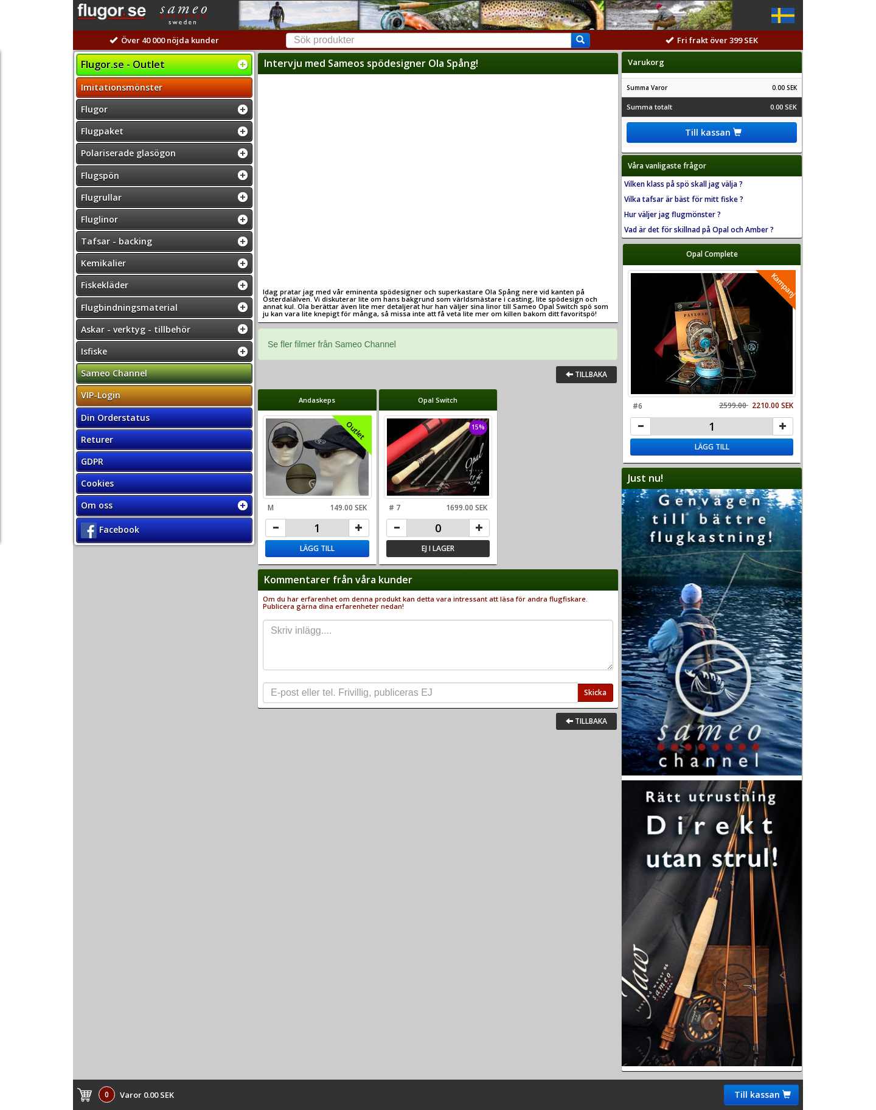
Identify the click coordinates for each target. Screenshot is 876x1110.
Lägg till (317, 548)
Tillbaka (586, 374)
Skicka (595, 692)
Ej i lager (438, 548)
